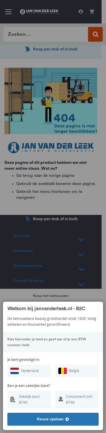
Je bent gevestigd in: (23, 359)
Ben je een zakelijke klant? (28, 385)
